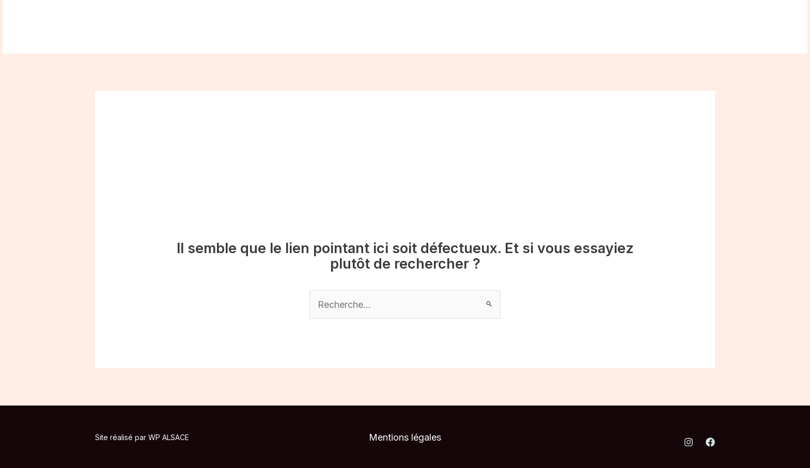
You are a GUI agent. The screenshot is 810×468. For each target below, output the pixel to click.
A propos (101, 27)
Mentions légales (405, 437)
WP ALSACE (168, 437)
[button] (730, 27)
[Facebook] (648, 27)
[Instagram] (625, 27)
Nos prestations (176, 27)
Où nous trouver (267, 27)
